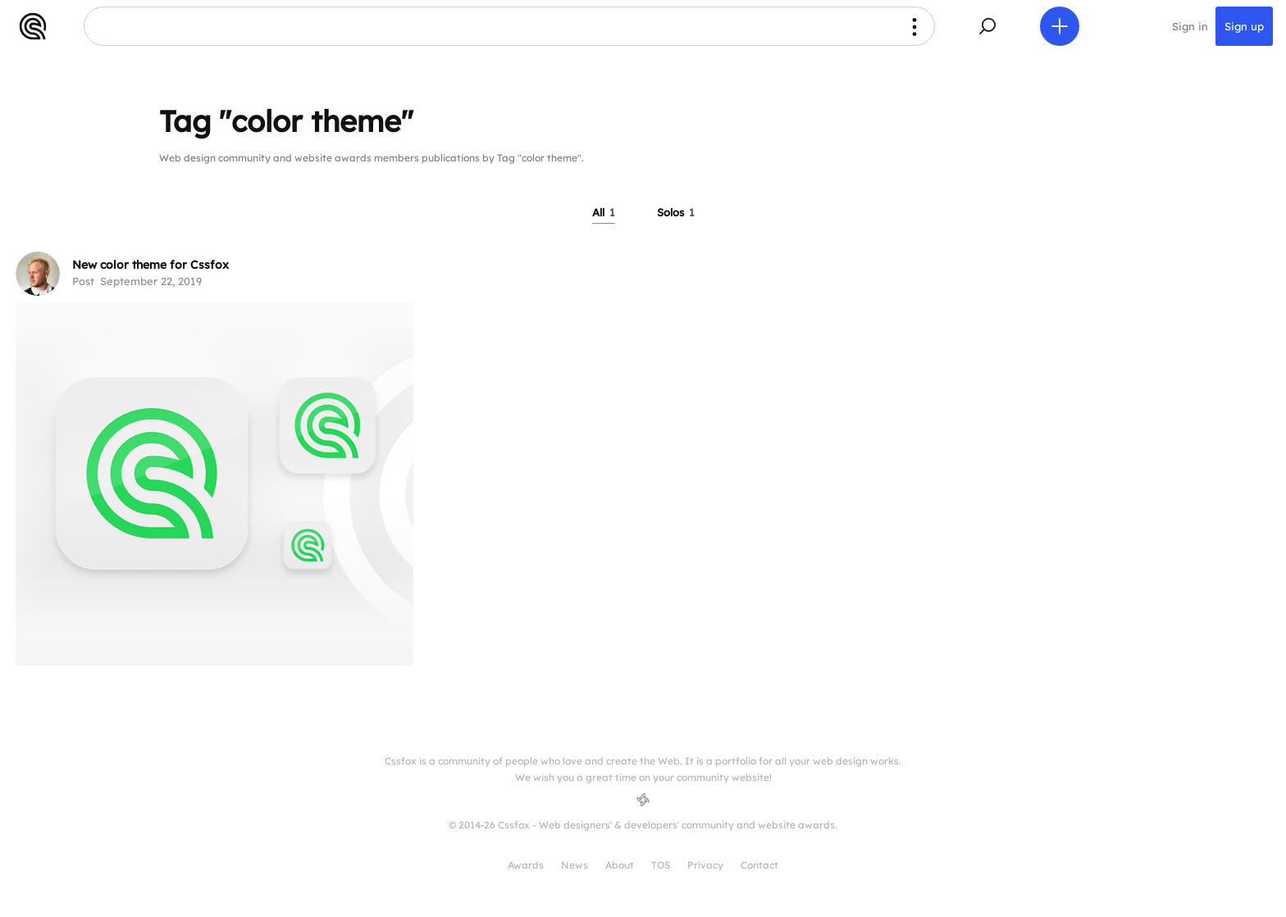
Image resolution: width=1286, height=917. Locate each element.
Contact (759, 865)
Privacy (705, 865)
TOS (660, 865)
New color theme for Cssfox (150, 264)
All (603, 212)
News (574, 865)
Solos (676, 212)
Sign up (1244, 26)
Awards (526, 865)
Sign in (1190, 26)
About (619, 865)
